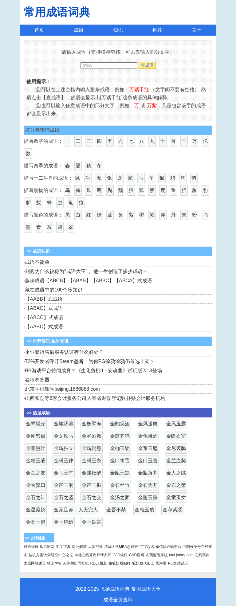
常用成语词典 (57, 12)
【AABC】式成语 (44, 326)
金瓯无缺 (120, 472)
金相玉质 (144, 509)
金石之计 (35, 497)
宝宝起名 (147, 547)
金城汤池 (63, 423)
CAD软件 (120, 555)
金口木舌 (120, 460)
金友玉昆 (35, 522)
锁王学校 (54, 563)
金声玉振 (91, 485)
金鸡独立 (63, 448)
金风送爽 (148, 423)
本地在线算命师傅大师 (92, 555)
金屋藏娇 (35, 509)
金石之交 (91, 497)
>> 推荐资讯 (38, 341)
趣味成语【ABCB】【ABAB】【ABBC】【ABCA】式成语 (88, 280)
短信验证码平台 (168, 547)
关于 (197, 30)
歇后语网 (47, 547)
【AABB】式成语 (44, 299)
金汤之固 (120, 497)
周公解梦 (79, 547)
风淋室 (161, 563)
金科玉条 (91, 460)
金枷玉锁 (120, 448)
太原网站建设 (35, 563)
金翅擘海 (91, 423)
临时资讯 (60, 341)
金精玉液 (35, 460)
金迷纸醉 (91, 472)
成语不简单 (37, 262)
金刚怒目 (35, 436)
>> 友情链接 (35, 538)
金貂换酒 (120, 423)
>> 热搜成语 (38, 412)
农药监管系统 (157, 555)
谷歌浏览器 (37, 379)
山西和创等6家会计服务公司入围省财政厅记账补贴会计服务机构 (95, 398)
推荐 (157, 30)
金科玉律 (63, 460)
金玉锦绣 (63, 522)
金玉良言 (91, 522)
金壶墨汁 (35, 448)
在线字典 (202, 555)
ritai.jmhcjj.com (181, 555)
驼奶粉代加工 (143, 563)
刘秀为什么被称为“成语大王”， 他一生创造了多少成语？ (86, 271)
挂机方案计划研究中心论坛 (51, 555)
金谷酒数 (91, 436)
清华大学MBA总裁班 (121, 547)
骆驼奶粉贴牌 (119, 563)
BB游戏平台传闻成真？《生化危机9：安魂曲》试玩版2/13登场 (93, 370)
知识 (118, 30)
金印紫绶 (172, 509)
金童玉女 (176, 497)
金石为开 (148, 485)
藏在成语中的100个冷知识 (53, 289)
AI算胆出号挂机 (76, 563)
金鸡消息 (91, 448)
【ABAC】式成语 (44, 308)
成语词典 (31, 547)
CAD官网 (136, 555)
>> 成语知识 (37, 251)
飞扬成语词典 (115, 589)
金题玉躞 (148, 497)
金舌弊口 (35, 485)
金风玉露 (176, 423)
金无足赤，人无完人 (76, 509)
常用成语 (141, 589)
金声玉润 (63, 485)
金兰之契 (176, 460)
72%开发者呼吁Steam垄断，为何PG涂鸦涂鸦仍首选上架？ (89, 361)
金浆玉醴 (148, 448)
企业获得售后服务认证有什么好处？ (64, 352)
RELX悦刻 (98, 563)
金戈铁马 (63, 436)
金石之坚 (63, 497)
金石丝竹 (120, 485)
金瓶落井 (148, 472)
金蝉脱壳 (35, 423)
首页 (39, 30)
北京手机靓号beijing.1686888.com (62, 389)
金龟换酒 (148, 436)
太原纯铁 (95, 547)
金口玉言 (148, 460)
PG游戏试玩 (178, 563)
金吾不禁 (116, 509)
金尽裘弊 (176, 448)
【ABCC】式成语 (44, 317)
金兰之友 (35, 472)
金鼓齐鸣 (120, 436)
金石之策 (176, 485)
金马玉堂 (63, 472)
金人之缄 (176, 472)
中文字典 (63, 547)
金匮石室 (176, 436)
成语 (79, 30)
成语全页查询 (118, 599)
